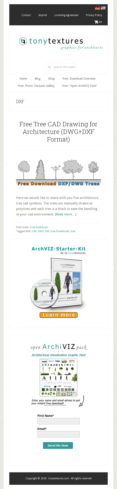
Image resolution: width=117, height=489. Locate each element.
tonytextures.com (60, 41)
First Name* (46, 415)
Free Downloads (60, 231)
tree (73, 231)
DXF (47, 231)
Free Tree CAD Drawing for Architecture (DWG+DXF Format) (58, 131)
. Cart (99, 21)
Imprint (42, 15)
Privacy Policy (94, 15)
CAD (34, 231)
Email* (42, 428)
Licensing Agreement (66, 15)
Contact (26, 15)
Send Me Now (58, 445)
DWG (41, 231)
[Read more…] (65, 214)
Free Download (39, 227)
